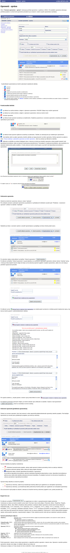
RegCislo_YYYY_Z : (5, 533)
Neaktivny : (3, 517)
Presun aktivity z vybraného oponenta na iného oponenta (19, 139)
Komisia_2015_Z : (5, 536)
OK (16, 528)
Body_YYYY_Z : (4, 534)
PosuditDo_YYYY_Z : (6, 537)
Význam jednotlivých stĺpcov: (9, 515)
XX (15, 530)
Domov (3, 1)
